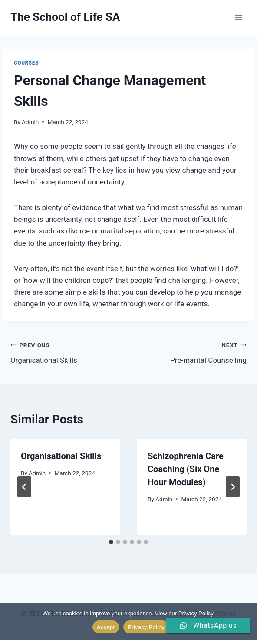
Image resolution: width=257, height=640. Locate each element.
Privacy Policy (146, 627)
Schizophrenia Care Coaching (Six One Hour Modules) (186, 469)
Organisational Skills (65, 351)
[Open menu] (239, 17)
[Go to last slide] (24, 486)
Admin (30, 121)
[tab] (111, 542)
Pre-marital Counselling (191, 351)
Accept (106, 627)
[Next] (233, 486)
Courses (26, 63)
